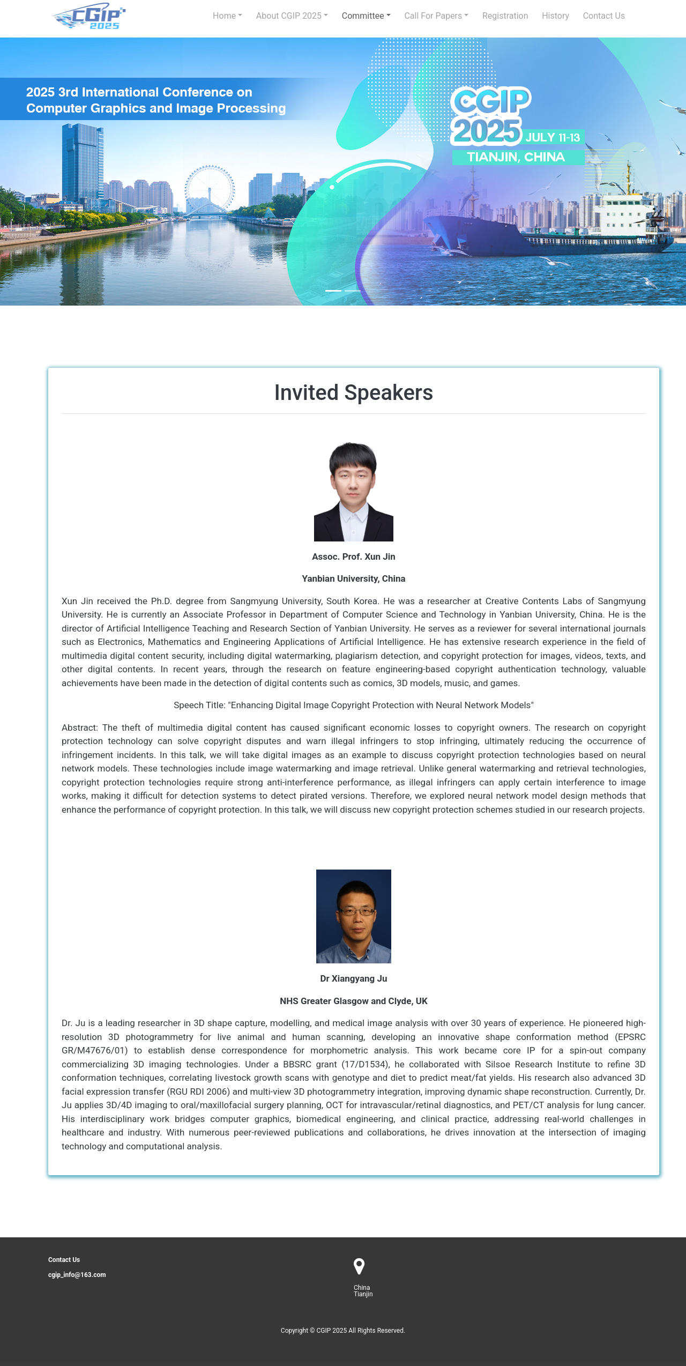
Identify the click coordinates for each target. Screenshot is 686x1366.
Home (224, 16)
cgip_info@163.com (77, 1275)
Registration (505, 16)
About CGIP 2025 (289, 16)
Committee (363, 16)
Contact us (604, 16)
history (555, 16)
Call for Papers (433, 16)
